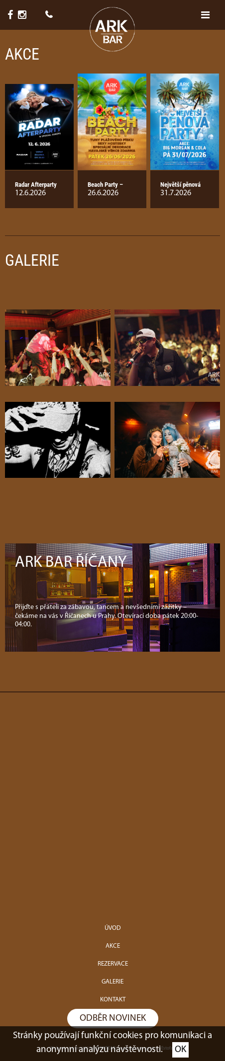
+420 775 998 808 (49, 15)
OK (180, 1050)
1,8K (24, 15)
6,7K (12, 15)
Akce (22, 54)
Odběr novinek (113, 1018)
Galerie (32, 260)
